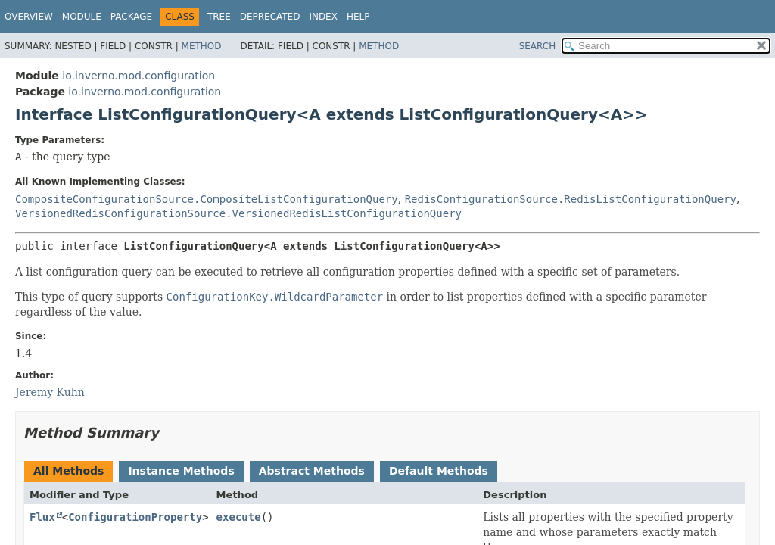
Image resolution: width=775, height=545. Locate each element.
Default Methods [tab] (438, 471)
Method (202, 46)
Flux (42, 517)
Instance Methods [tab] (181, 471)
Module (81, 16)
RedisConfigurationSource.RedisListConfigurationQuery (570, 199)
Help (358, 16)
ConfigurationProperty (135, 517)
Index (323, 16)
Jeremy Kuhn (50, 392)
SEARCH (537, 46)
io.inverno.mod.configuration (138, 76)
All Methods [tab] (68, 471)
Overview (29, 16)
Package (131, 16)
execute (238, 517)
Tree (219, 16)
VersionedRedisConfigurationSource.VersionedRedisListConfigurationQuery (238, 213)
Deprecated (270, 16)
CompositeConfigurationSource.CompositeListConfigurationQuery (206, 199)
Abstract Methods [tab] (312, 471)
